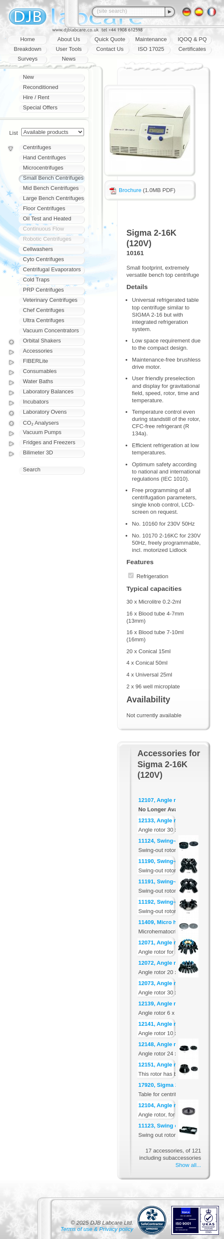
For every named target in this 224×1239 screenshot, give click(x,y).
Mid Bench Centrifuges (51, 188)
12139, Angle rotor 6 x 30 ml (175, 1003)
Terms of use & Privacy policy (97, 1229)
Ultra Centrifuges (43, 320)
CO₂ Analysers (41, 423)
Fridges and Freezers (49, 442)
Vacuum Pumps (42, 432)
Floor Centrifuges (44, 208)
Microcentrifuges (43, 167)
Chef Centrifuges (43, 310)
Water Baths (38, 381)
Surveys (28, 59)
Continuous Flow (43, 229)
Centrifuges (37, 147)
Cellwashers (38, 249)
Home (27, 39)
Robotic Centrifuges (47, 239)
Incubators (36, 401)
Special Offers (40, 107)
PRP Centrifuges (43, 290)
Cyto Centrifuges (43, 259)
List (13, 133)
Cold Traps (36, 279)
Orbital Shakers (42, 340)
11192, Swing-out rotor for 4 (175, 902)
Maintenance (151, 39)
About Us (68, 39)
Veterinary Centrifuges (50, 300)
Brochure (125, 190)
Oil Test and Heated (47, 218)
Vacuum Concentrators (51, 330)
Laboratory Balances (48, 391)
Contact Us (109, 49)
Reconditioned (40, 87)
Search (31, 469)
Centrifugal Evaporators (52, 269)
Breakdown (27, 49)
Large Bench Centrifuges (53, 198)
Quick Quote (110, 39)
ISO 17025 (151, 49)
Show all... (188, 1165)
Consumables (40, 371)
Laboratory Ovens (45, 412)
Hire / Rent (36, 97)
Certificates (192, 49)
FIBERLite (35, 361)
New (28, 77)
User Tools (68, 49)
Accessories (38, 351)
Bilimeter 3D (38, 452)
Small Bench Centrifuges (53, 178)
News (69, 59)
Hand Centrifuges (44, 157)
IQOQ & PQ (192, 39)
